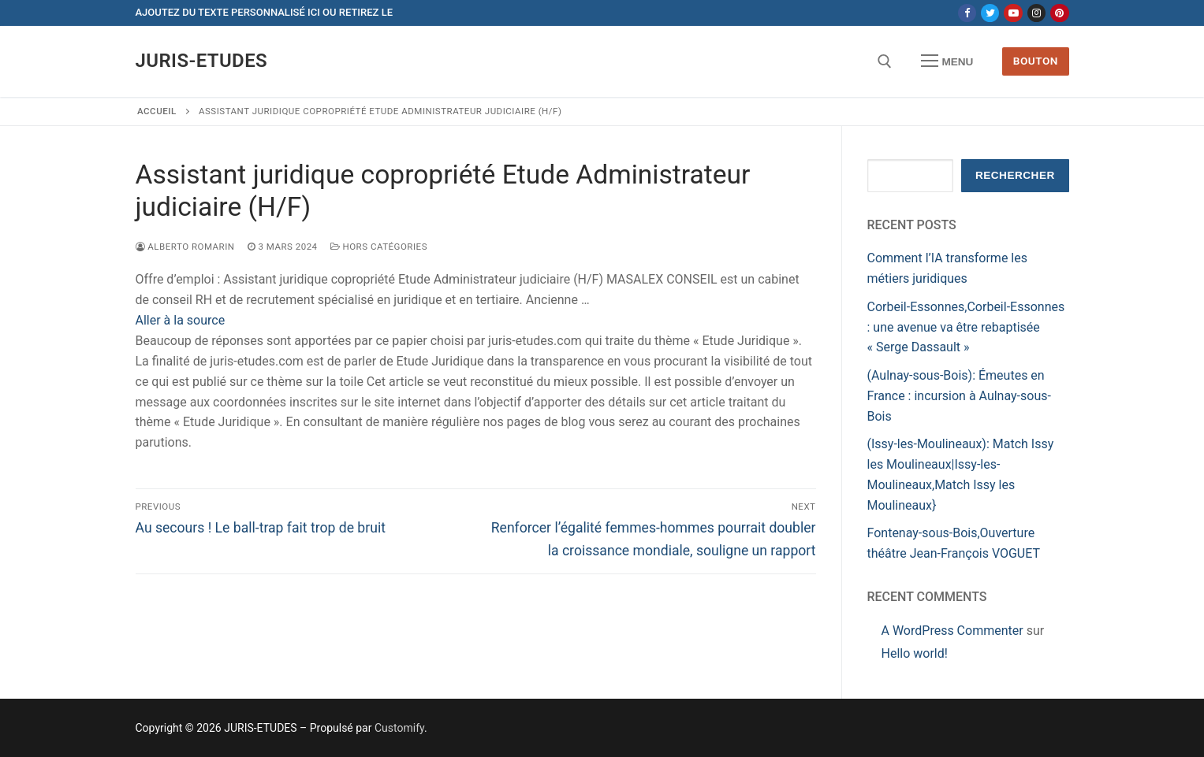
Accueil (157, 111)
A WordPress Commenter (952, 630)
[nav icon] (947, 61)
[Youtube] (1013, 13)
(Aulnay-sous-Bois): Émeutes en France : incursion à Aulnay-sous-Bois (959, 396)
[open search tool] (885, 61)
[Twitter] (990, 13)
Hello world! (915, 653)
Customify (399, 728)
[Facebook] (967, 13)
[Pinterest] (1059, 13)
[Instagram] (1036, 13)
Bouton (1035, 60)
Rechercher (1015, 175)
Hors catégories (378, 246)
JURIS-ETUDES (202, 61)
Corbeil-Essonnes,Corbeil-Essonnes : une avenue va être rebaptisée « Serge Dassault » (966, 327)
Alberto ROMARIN (185, 246)
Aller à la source (181, 320)
